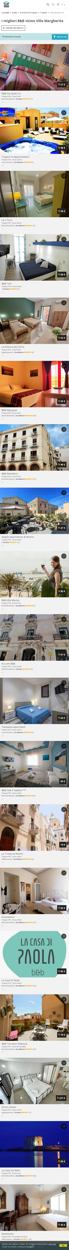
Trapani (43, 12)
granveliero (8, 917)
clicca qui (52, 1244)
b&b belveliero (10, 473)
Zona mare (16, 413)
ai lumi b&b (8, 663)
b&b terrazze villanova (14, 1043)
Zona (16, 96)
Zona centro (17, 159)
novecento (8, 1233)
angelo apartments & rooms (18, 536)
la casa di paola (11, 980)
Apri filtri (59, 37)
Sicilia (14, 12)
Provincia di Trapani (28, 12)
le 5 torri (7, 220)
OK (63, 1245)
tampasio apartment (13, 726)
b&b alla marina (10, 600)
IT (63, 4)
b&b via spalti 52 (11, 93)
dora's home (9, 1107)
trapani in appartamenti (15, 156)
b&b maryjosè (9, 410)
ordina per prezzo (13, 28)
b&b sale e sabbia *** (14, 790)
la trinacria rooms (12, 853)
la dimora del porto (13, 346)
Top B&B (5, 12)
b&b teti (6, 283)
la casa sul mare (11, 1170)
